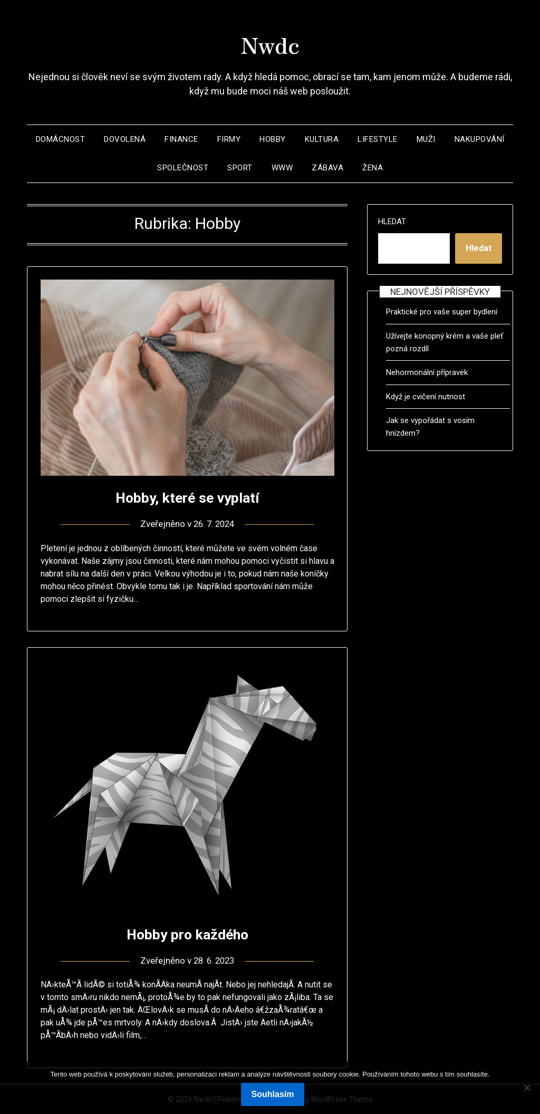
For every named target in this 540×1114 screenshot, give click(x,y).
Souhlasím (273, 1094)
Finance (181, 139)
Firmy (229, 139)
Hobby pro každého (187, 934)
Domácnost (60, 139)
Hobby (272, 139)
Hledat (392, 221)
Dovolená (125, 139)
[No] (527, 1087)
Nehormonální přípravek (427, 372)
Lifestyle (378, 139)
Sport (240, 167)
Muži (426, 139)
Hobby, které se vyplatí (187, 497)
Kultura (322, 139)
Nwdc (270, 42)
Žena (372, 167)
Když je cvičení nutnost (425, 396)
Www (282, 167)
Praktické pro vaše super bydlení (441, 311)
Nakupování (480, 139)
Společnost (182, 167)
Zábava (327, 167)
